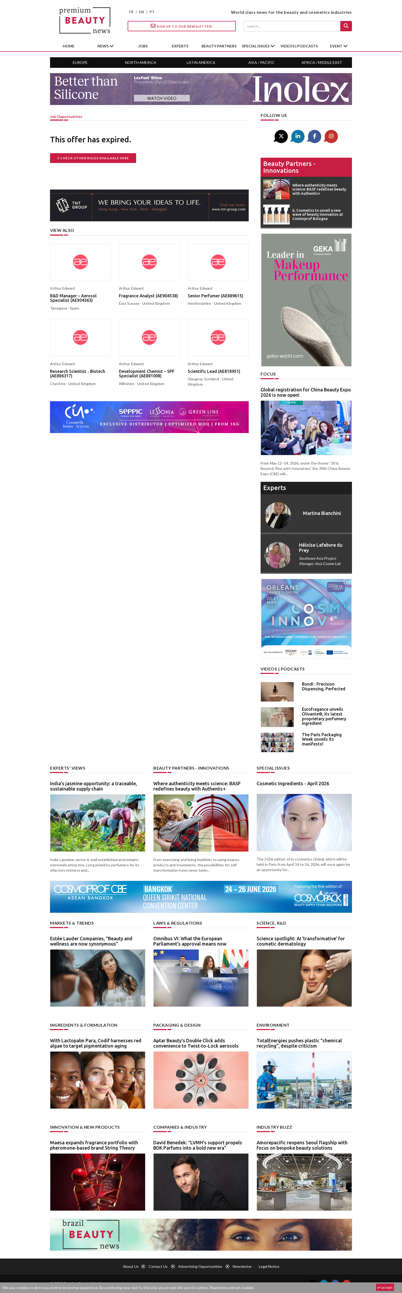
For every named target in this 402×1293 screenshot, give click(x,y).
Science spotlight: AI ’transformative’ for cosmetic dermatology (301, 941)
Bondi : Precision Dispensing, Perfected (323, 686)
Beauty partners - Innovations (289, 167)
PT (152, 12)
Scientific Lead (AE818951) (214, 371)
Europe (80, 62)
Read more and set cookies (231, 1287)
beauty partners (219, 46)
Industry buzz (274, 1126)
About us (131, 1266)
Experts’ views (67, 767)
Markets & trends (72, 922)
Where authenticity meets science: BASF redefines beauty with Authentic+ (197, 786)
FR (131, 12)
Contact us (158, 1266)
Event (336, 46)
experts (180, 46)
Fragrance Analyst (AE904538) (148, 295)
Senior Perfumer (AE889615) (215, 295)
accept (385, 1287)
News (103, 46)
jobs (143, 46)
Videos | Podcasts (299, 46)
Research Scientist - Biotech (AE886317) (77, 373)
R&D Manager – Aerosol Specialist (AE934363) (73, 298)
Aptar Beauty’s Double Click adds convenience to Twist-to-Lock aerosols (196, 1043)
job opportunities (66, 116)
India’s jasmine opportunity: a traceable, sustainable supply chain (93, 786)
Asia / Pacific (261, 62)
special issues (256, 46)
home (68, 46)
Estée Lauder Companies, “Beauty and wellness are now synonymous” (91, 941)
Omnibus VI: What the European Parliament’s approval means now (189, 941)
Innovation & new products (85, 1126)
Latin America (201, 62)
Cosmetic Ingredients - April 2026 (293, 783)
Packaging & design (176, 1024)
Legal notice (269, 1266)
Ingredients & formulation (84, 1024)
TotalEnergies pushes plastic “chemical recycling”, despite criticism (299, 1043)
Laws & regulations (177, 922)
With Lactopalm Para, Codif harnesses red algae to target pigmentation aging (95, 1043)
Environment (273, 1024)
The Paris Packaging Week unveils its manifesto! (322, 739)
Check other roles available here (93, 158)
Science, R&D (271, 922)
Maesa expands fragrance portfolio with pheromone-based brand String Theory (94, 1145)
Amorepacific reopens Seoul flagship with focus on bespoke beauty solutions (302, 1145)
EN (141, 12)
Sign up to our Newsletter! (182, 26)
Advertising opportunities (200, 1266)
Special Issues (273, 767)
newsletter (242, 1266)
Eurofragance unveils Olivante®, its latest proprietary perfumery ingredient (324, 716)
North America (140, 62)
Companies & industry (180, 1126)
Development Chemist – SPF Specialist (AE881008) (147, 373)
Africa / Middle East (322, 62)
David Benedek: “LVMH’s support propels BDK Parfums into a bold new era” (197, 1145)
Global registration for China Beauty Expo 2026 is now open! (306, 392)
